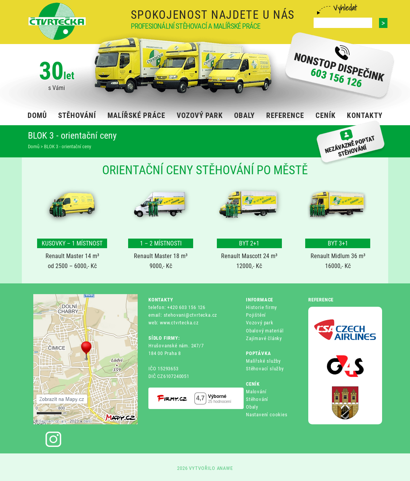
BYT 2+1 (249, 243)
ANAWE (225, 468)
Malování (256, 391)
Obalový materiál (265, 331)
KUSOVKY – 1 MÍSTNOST (72, 243)
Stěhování (257, 399)
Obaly (252, 407)
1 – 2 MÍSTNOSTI (161, 243)
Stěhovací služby (265, 368)
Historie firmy (261, 307)
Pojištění (256, 315)
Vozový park (259, 323)
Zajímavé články (264, 338)
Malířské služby (263, 361)
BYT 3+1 (338, 243)
